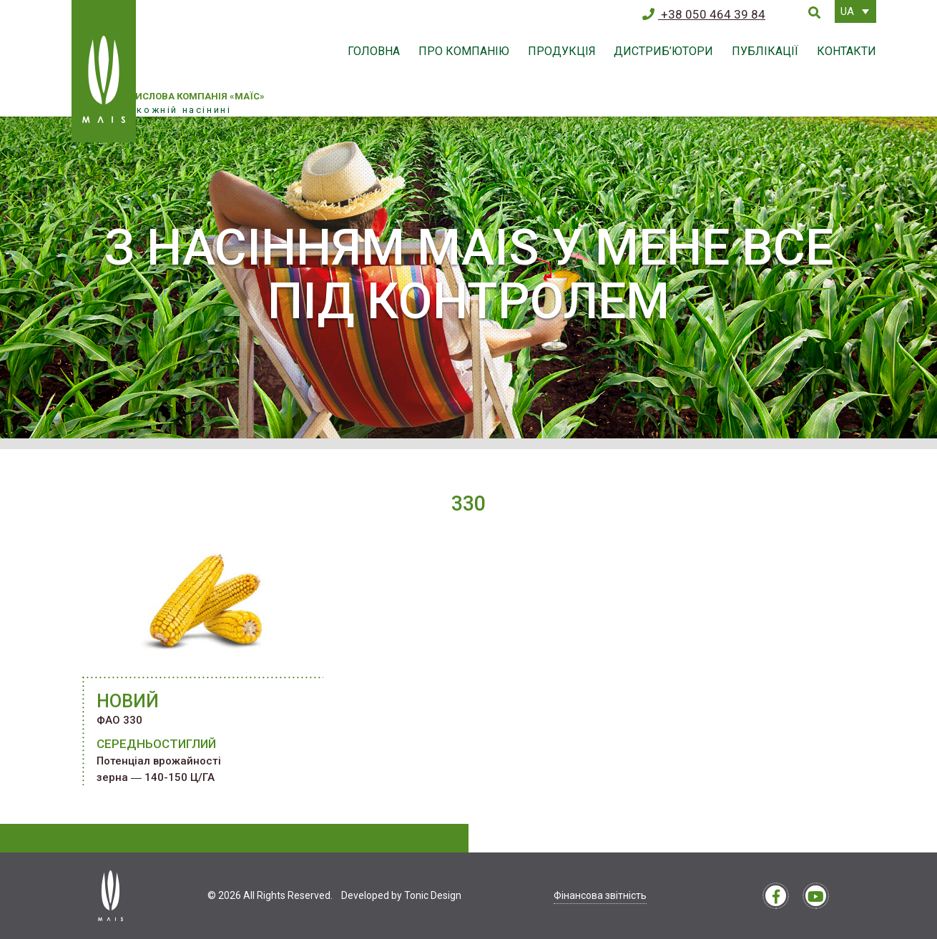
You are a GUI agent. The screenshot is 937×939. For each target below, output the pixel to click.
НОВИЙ (128, 701)
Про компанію (463, 51)
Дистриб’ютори (663, 51)
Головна (374, 51)
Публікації (765, 51)
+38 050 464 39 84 (703, 14)
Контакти (846, 51)
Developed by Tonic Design (401, 895)
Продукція (562, 51)
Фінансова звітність (600, 895)
